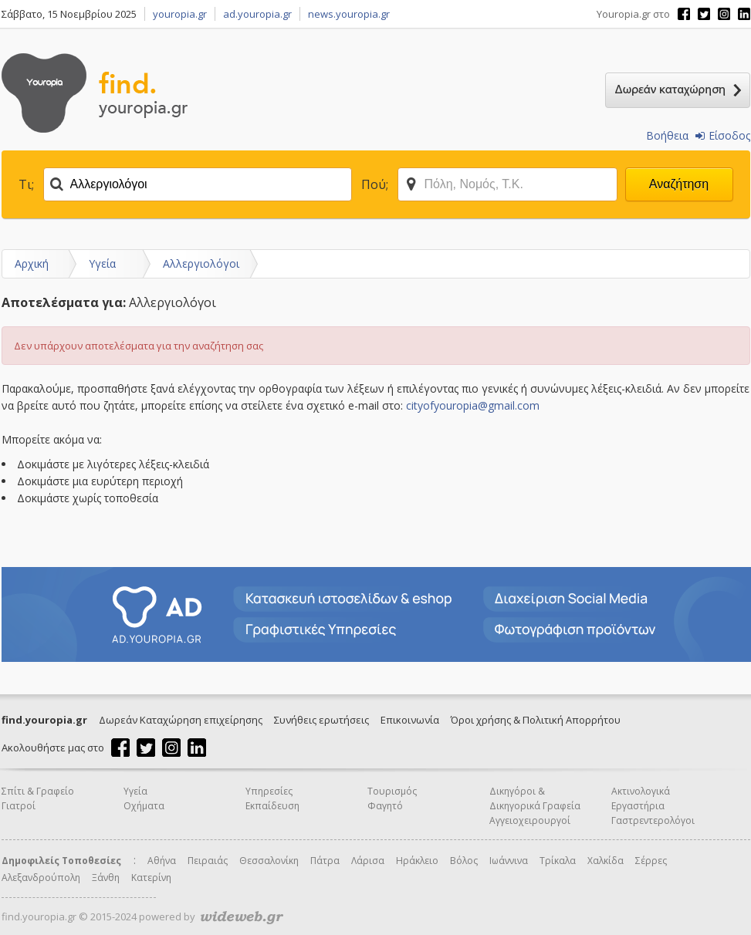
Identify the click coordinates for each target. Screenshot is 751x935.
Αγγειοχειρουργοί (529, 820)
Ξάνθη (106, 877)
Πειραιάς (208, 860)
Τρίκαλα (558, 860)
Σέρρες (651, 860)
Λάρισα (367, 860)
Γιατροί (19, 805)
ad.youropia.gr (257, 14)
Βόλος (464, 860)
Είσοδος (722, 135)
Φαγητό (385, 805)
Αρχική (32, 263)
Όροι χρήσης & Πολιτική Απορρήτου (536, 720)
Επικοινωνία (410, 720)
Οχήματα (143, 805)
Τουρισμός (392, 791)
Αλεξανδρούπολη (41, 877)
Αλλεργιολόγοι (201, 263)
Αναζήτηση (679, 184)
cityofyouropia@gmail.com (473, 405)
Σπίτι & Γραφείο (38, 791)
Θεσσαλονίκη (269, 860)
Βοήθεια (667, 135)
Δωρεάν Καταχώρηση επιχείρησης (180, 720)
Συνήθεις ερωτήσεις (321, 720)
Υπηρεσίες (269, 791)
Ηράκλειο (417, 860)
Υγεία (102, 263)
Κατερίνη (151, 877)
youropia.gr (180, 14)
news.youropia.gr (349, 14)
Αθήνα (161, 860)
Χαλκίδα (605, 860)
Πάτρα (325, 860)
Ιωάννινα (508, 860)
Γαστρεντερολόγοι (653, 820)
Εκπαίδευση (272, 805)
